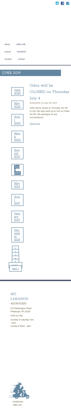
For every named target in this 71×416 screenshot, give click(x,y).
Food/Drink (21, 52)
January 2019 (17, 217)
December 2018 (17, 234)
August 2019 (17, 153)
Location (8, 59)
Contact (21, 59)
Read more (35, 124)
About (7, 44)
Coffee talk (21, 44)
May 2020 (17, 105)
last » (15, 268)
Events (8, 52)
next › (15, 265)
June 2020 (17, 91)
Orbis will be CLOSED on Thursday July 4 (49, 92)
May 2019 (17, 185)
